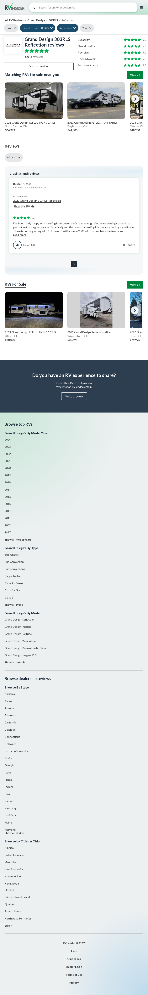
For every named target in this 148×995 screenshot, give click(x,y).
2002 (8, 525)
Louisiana (10, 815)
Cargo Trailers (13, 576)
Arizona (9, 708)
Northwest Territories (18, 918)
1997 (8, 532)
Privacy (74, 982)
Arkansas (10, 715)
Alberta (9, 847)
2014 (8, 511)
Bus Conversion (14, 561)
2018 (8, 482)
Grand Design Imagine (18, 626)
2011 (8, 518)
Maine (8, 822)
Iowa (8, 793)
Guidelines (74, 958)
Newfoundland (13, 876)
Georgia (9, 765)
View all (135, 75)
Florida (9, 758)
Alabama (10, 693)
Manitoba (10, 862)
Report (130, 244)
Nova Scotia (12, 883)
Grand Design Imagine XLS (21, 655)
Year (85, 28)
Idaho (8, 772)
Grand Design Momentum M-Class (25, 648)
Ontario (9, 889)
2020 (8, 468)
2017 (8, 489)
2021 (8, 461)
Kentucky (10, 808)
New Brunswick (14, 869)
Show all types (14, 604)
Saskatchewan (13, 911)
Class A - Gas (13, 590)
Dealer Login (74, 966)
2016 (8, 496)
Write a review (38, 66)
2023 (8, 446)
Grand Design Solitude (18, 633)
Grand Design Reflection (19, 619)
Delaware (10, 743)
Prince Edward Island (17, 897)
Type (9, 28)
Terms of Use (74, 974)
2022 (8, 453)
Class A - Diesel (14, 583)
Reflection (65, 28)
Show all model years (18, 539)
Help (74, 951)
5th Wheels (12, 554)
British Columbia (14, 855)
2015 (8, 503)
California (10, 722)
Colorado (10, 729)
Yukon (8, 925)
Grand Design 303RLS (36, 28)
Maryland (10, 829)
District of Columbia (17, 751)
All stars (12, 157)
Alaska (9, 701)
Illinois (8, 779)
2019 (8, 475)
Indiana (9, 786)
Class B (9, 597)
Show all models (15, 662)
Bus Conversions (15, 569)
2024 (8, 439)
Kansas (9, 801)
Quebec (9, 904)
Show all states (14, 833)
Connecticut (12, 736)
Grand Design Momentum (20, 641)
